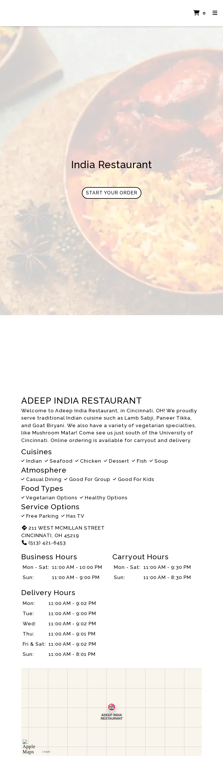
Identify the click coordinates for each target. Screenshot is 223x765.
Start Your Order (111, 193)
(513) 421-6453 (43, 543)
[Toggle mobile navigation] (215, 13)
